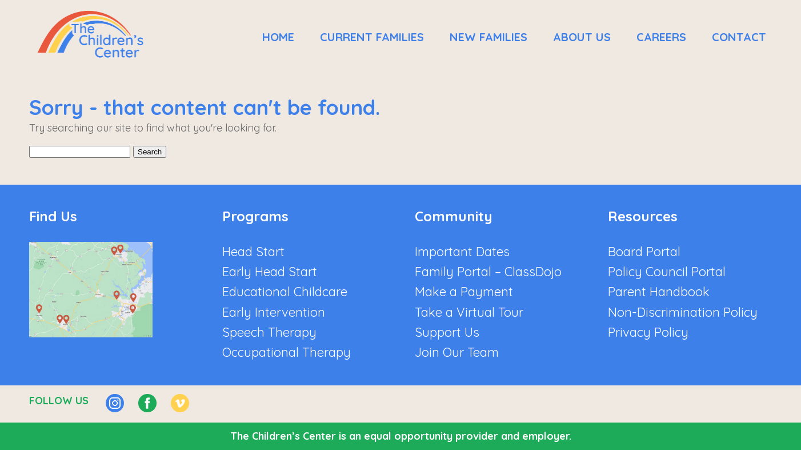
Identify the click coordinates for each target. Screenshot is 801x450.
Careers (661, 37)
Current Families (372, 37)
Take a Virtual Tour (469, 312)
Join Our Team (457, 352)
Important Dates (462, 252)
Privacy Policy (648, 332)
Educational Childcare (284, 292)
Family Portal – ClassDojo (488, 272)
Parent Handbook (659, 292)
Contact (739, 37)
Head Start (253, 252)
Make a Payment (464, 292)
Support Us (447, 332)
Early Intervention (273, 312)
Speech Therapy (269, 332)
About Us (582, 37)
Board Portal (644, 252)
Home (278, 37)
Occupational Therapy (286, 352)
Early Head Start (269, 272)
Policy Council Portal (667, 272)
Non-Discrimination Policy (683, 312)
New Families (488, 37)
